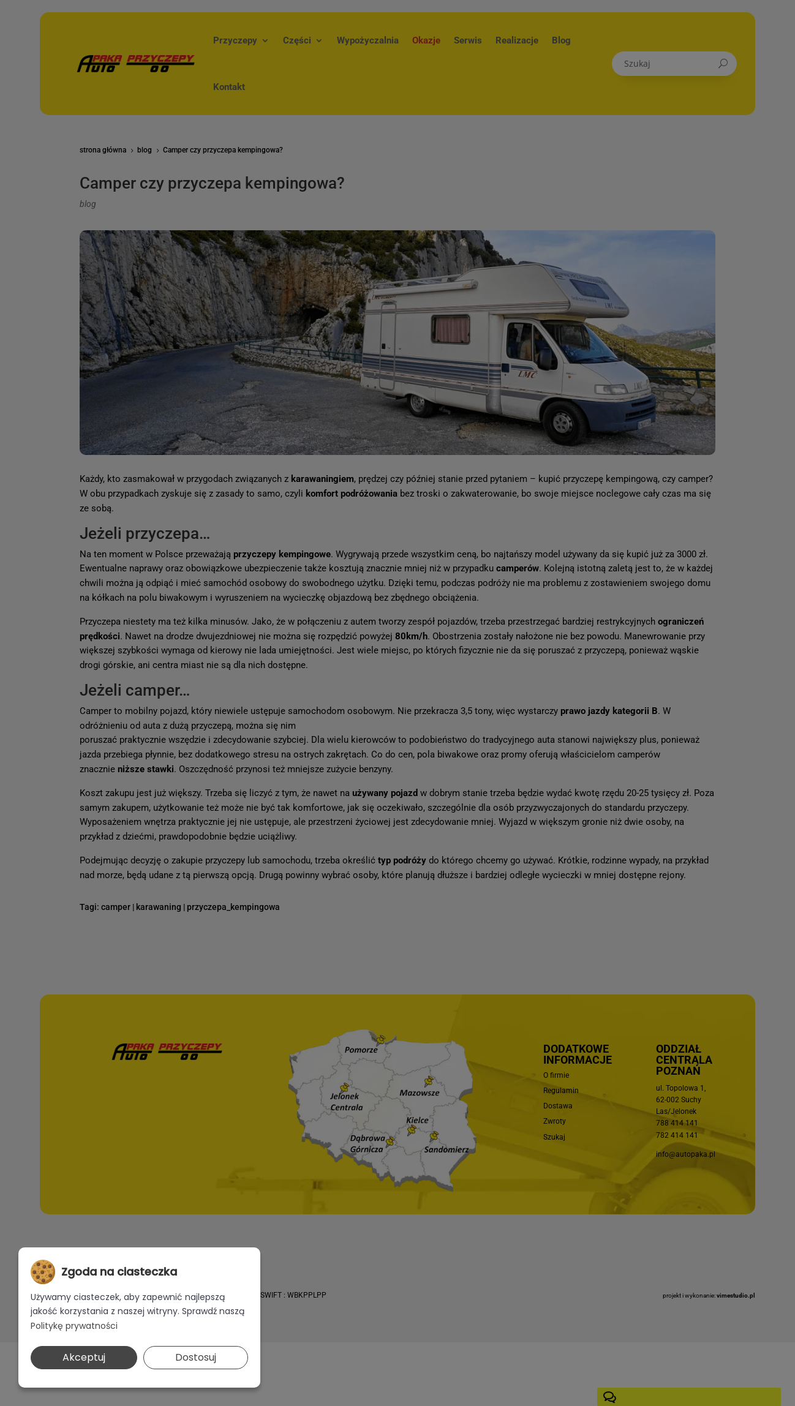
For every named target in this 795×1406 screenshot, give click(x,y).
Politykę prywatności (74, 1326)
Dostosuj (195, 1357)
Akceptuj (83, 1357)
